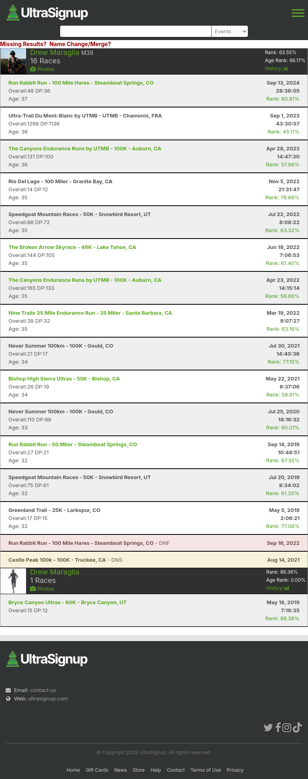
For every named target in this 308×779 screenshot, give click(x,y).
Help (155, 770)
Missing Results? (23, 43)
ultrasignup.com (48, 698)
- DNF (89, 543)
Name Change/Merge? (80, 43)
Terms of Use (205, 770)
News (120, 770)
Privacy (235, 770)
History (276, 68)
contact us (43, 690)
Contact (176, 770)
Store (139, 770)
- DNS (65, 559)
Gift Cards (97, 770)
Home (73, 770)
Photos (42, 69)
